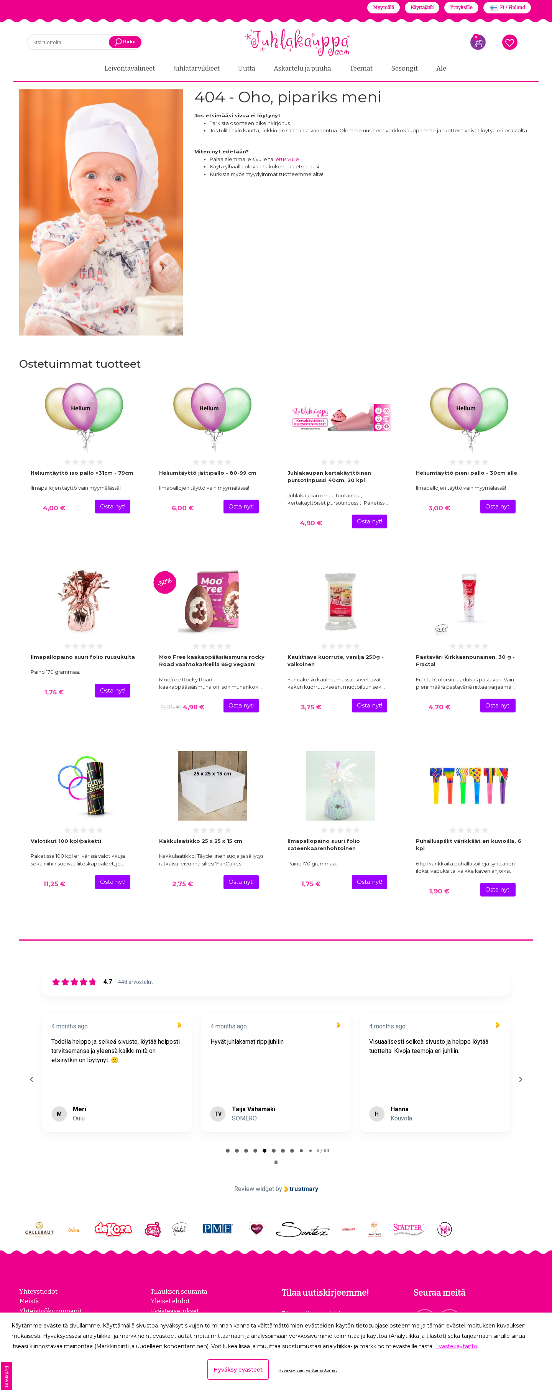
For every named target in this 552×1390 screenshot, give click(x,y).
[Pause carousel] (276, 1161)
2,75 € (182, 883)
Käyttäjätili (422, 7)
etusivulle (287, 158)
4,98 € (182, 706)
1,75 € (54, 691)
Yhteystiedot (38, 1291)
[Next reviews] (520, 1078)
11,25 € (54, 883)
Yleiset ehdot (170, 1300)
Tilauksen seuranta (179, 1291)
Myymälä (383, 7)
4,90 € (311, 522)
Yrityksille (461, 7)
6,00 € (183, 507)
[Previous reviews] (31, 1078)
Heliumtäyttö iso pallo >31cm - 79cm (82, 472)
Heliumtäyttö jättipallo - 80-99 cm (207, 472)
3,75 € (311, 706)
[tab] (227, 1150)
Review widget (254, 1188)
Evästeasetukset (175, 1310)
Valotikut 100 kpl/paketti (66, 840)
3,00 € (439, 507)
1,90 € (439, 890)
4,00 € (54, 507)
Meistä (29, 1300)
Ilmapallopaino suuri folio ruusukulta (83, 656)
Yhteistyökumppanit (50, 1310)
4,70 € (439, 706)
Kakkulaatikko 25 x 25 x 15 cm (200, 840)
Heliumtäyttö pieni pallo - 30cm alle (466, 472)
